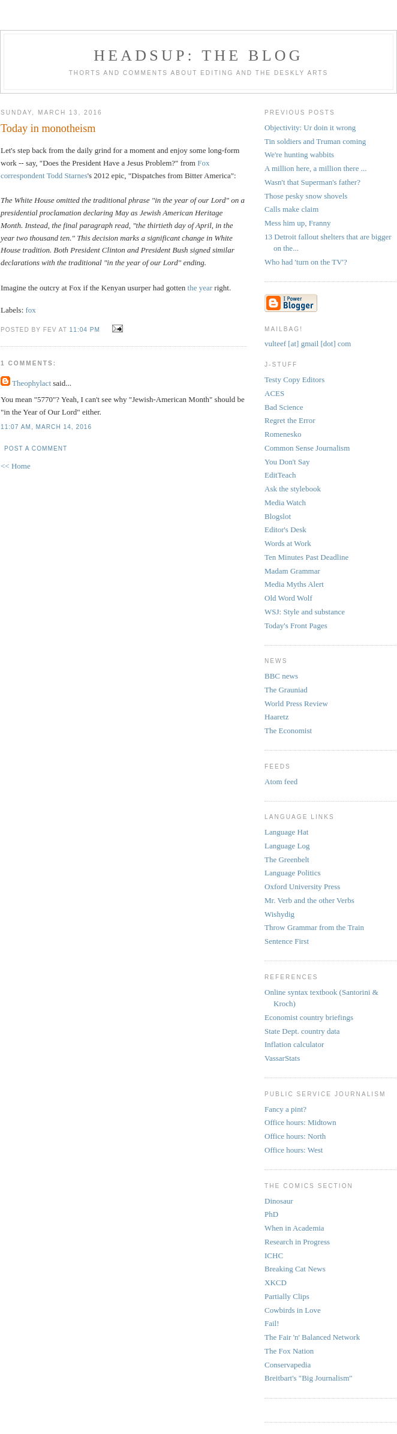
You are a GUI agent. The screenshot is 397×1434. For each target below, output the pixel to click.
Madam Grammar (292, 570)
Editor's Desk (285, 529)
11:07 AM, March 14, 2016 (46, 427)
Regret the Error (289, 420)
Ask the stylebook (292, 488)
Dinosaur (278, 1200)
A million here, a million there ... (315, 168)
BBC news (281, 675)
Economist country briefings (308, 1017)
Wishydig (279, 914)
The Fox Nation (289, 1350)
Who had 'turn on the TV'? (305, 261)
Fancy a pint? (285, 1109)
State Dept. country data (302, 1031)
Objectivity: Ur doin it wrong (310, 127)
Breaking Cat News (295, 1268)
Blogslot (277, 516)
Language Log (286, 845)
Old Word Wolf (288, 597)
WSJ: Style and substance (304, 611)
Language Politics (292, 872)
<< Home (16, 465)
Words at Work (287, 543)
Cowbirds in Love (292, 1310)
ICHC (273, 1255)
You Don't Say (286, 461)
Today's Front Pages (295, 625)
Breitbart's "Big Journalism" (308, 1377)
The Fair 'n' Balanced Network (312, 1337)
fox (31, 309)
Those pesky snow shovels (305, 195)
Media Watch (285, 502)
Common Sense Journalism (307, 447)
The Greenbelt (286, 859)
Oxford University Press (302, 886)
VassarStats (282, 1058)
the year (200, 287)
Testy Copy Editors (294, 379)
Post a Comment (35, 448)
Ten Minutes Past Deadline (306, 557)
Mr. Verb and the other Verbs (309, 900)
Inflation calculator (294, 1044)
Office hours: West (293, 1149)
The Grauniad (286, 689)
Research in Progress (297, 1241)
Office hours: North (295, 1136)
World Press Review (296, 703)
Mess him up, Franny (297, 222)
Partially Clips (286, 1296)
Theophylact (31, 383)
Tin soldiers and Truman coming (315, 141)
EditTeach (280, 474)
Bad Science (283, 407)
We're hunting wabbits (299, 154)
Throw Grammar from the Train (314, 927)
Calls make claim (291, 209)
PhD (271, 1214)
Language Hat (286, 831)
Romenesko (282, 434)
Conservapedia (287, 1364)
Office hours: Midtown (300, 1122)
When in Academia (294, 1227)
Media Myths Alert (294, 584)
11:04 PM (85, 329)
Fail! (271, 1323)
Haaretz (276, 716)
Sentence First (286, 941)
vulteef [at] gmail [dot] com (307, 343)
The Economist (288, 730)
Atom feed (280, 781)
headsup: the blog (198, 55)
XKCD (275, 1282)
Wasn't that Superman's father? (312, 182)
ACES (274, 393)
